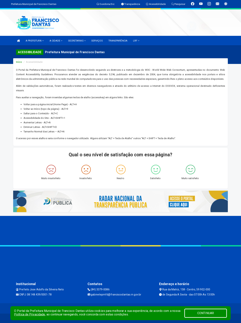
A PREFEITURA (35, 40)
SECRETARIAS (77, 40)
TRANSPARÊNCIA (117, 40)
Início (19, 62)
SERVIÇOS (97, 40)
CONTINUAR (205, 313)
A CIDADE (56, 40)
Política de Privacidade (29, 314)
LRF (136, 40)
